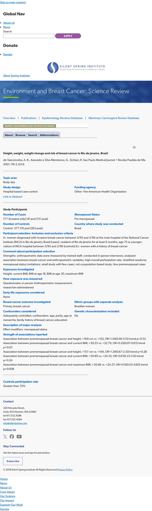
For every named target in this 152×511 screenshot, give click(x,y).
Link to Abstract (12, 196)
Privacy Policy (65, 469)
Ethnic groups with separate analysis (98, 302)
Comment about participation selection (29, 251)
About (8, 134)
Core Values (7, 491)
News (6, 27)
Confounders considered (19, 311)
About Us (9, 22)
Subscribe (13, 461)
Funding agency (85, 187)
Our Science (7, 496)
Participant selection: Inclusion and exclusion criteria (38, 233)
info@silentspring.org (15, 423)
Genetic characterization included (96, 311)
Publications (28, 118)
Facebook (12, 436)
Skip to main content (13, 2)
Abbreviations (49, 134)
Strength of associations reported (25, 334)
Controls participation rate (20, 381)
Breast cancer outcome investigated (27, 302)
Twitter (5, 436)
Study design (11, 187)
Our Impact (7, 500)
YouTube (19, 436)
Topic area (10, 177)
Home (4, 479)
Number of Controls (16, 224)
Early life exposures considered (23, 292)
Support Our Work (11, 504)
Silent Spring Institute (16, 75)
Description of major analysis (22, 325)
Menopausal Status (87, 214)
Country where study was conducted (98, 224)
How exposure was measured (22, 278)
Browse (20, 134)
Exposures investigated (18, 269)
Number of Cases (14, 214)
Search (7, 31)
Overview (9, 118)
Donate (7, 54)
